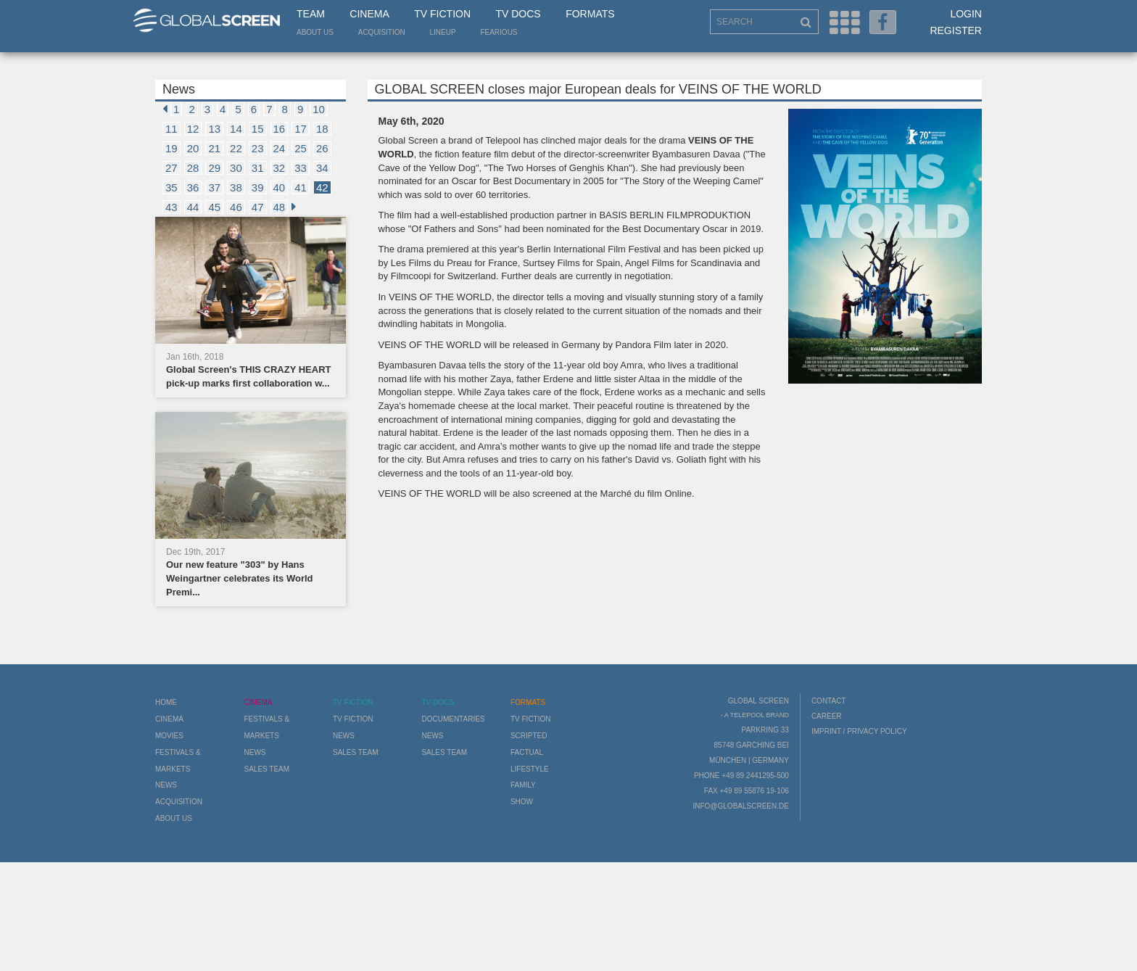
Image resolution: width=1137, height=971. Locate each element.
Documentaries (452, 719)
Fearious (498, 32)
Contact (828, 701)
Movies (169, 736)
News (166, 785)
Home (166, 702)
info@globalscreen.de (740, 806)
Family (523, 785)
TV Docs (517, 14)
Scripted (528, 736)
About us (315, 32)
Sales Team (266, 769)
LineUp (443, 32)
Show (521, 802)
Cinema (369, 14)
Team (311, 14)
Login (966, 14)
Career (826, 716)
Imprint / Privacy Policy (859, 731)
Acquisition (381, 32)
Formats (590, 14)
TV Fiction (442, 14)
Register (956, 30)
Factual (526, 752)
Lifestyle (529, 769)
